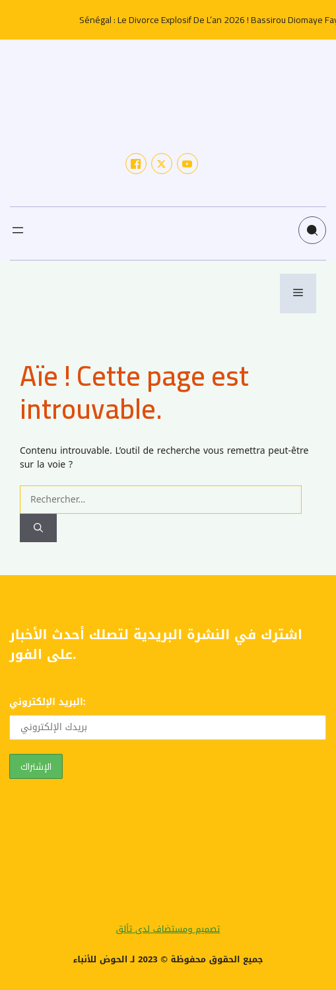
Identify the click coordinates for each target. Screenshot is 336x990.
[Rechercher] (38, 528)
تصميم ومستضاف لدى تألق (168, 929)
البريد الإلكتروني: (167, 716)
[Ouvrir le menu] (18, 230)
